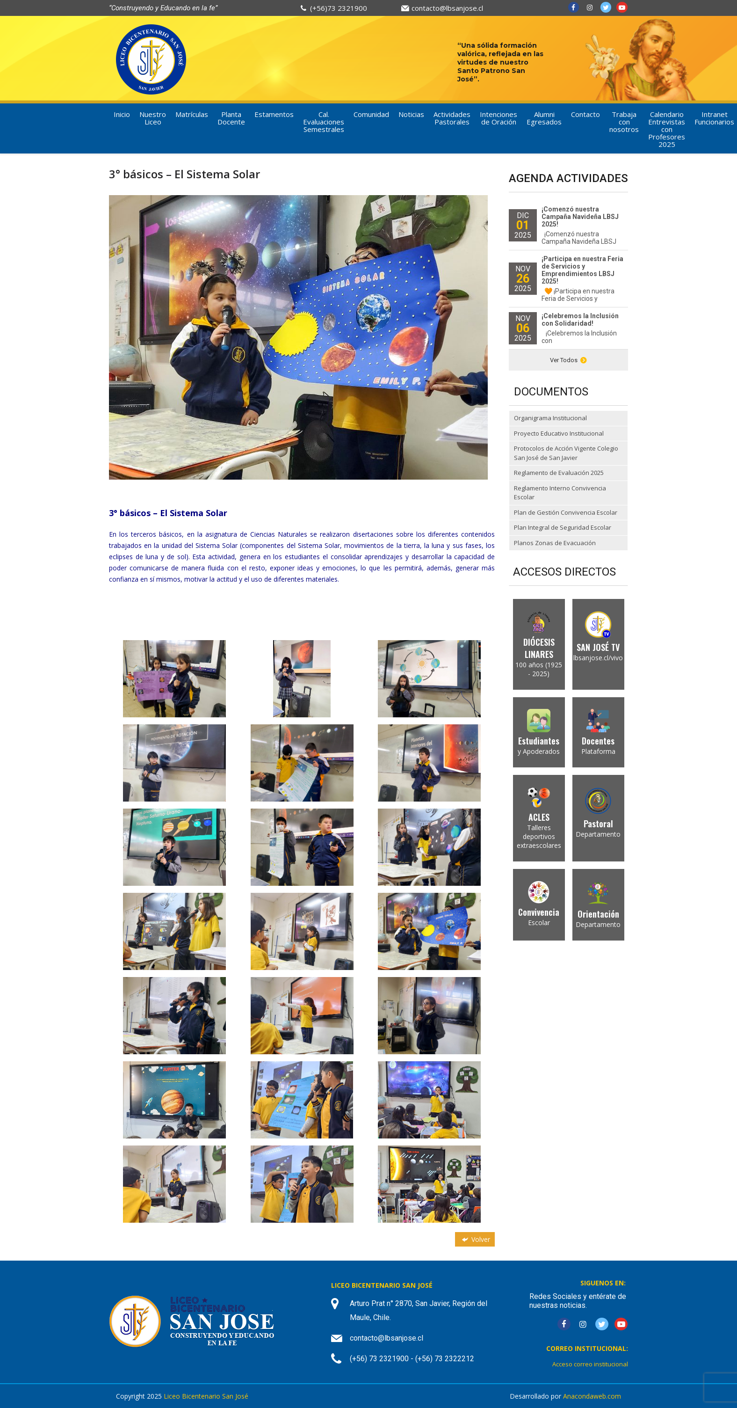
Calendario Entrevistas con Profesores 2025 (666, 129)
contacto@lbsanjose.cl (447, 8)
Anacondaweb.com (592, 1396)
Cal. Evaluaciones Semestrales (323, 121)
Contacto (585, 114)
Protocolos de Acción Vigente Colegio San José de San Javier (566, 453)
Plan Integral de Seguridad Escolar (562, 527)
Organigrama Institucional (550, 418)
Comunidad (371, 114)
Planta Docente (231, 117)
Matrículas (191, 114)
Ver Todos (568, 360)
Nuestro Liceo (152, 117)
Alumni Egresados (544, 117)
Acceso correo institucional (590, 1364)
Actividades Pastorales (452, 117)
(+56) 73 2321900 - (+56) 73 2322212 (412, 1358)
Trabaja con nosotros (624, 121)
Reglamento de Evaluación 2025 (559, 472)
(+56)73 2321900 (338, 8)
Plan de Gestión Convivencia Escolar (565, 512)
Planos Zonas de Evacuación (555, 543)
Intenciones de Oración (498, 117)
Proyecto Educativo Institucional (559, 433)
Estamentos (274, 114)
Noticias (411, 114)
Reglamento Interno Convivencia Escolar (560, 493)
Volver (475, 1239)
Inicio (122, 114)
